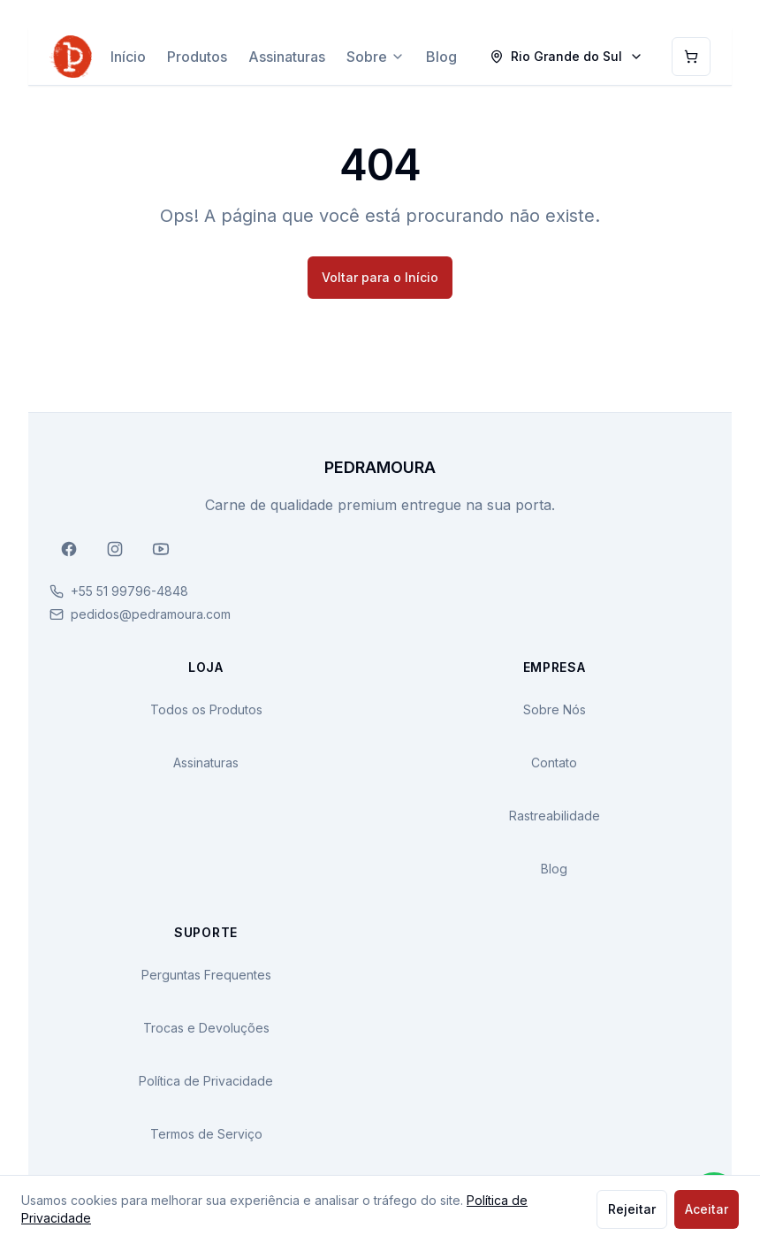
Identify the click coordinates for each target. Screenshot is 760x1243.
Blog (441, 56)
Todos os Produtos (206, 709)
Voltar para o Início (380, 277)
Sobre (375, 56)
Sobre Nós (554, 709)
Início (128, 56)
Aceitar (706, 1208)
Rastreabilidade (554, 815)
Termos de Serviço (206, 1133)
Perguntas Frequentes (206, 974)
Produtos (197, 56)
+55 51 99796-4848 (129, 591)
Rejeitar (632, 1208)
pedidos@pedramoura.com (151, 614)
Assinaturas (286, 56)
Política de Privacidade (206, 1080)
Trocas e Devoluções (206, 1027)
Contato (554, 762)
